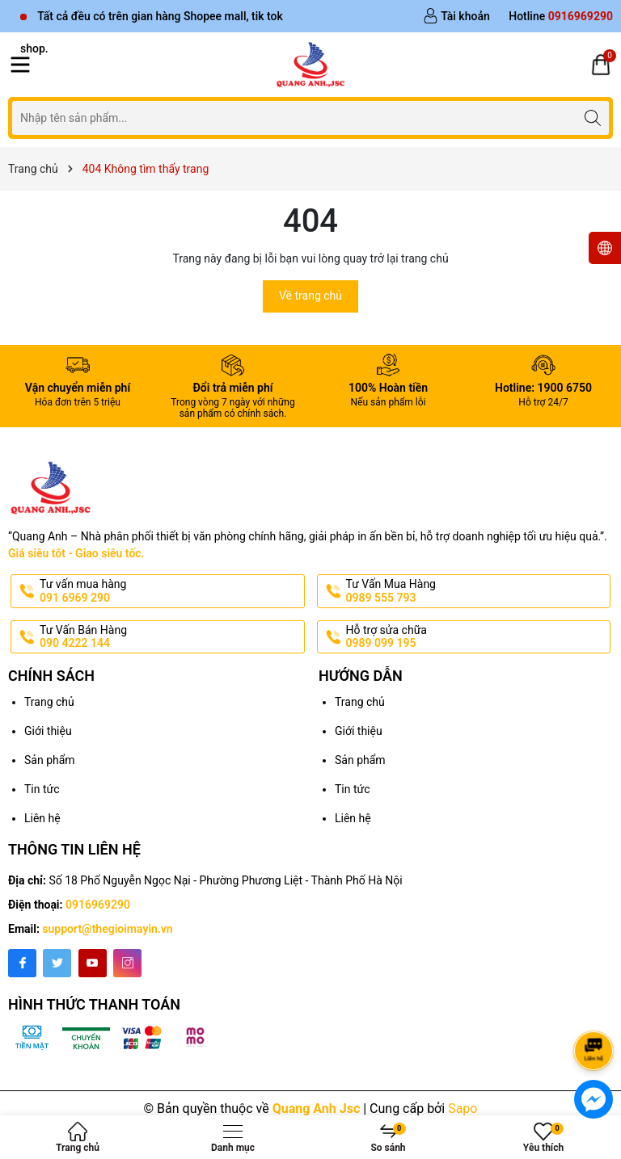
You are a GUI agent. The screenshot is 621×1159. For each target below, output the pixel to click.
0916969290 (97, 904)
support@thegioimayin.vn (107, 928)
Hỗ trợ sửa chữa (477, 637)
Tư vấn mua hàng (171, 591)
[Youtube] (92, 963)
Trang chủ (49, 701)
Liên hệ (42, 818)
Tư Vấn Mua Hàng (477, 591)
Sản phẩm (49, 760)
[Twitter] (57, 963)
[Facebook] (22, 963)
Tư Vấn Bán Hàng (171, 637)
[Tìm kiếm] (592, 117)
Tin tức (42, 789)
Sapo (462, 1108)
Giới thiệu (48, 730)
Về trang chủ (310, 295)
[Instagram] (127, 963)
